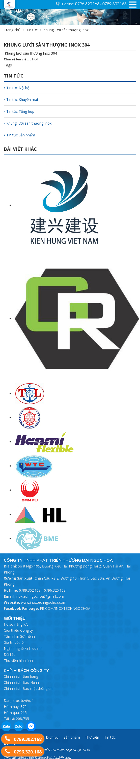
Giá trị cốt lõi (14, 642)
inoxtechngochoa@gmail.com (40, 596)
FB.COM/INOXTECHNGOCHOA (65, 608)
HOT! (35, 59)
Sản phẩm (72, 737)
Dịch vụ (52, 737)
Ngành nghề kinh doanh (23, 648)
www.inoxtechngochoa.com (43, 602)
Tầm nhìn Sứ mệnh (19, 636)
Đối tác (9, 654)
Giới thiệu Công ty (18, 630)
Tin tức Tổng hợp (19, 111)
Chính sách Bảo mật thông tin (28, 688)
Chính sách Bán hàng (21, 676)
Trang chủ (12, 29)
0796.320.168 (87, 4)
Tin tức (32, 29)
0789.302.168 (114, 4)
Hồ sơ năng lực (16, 624)
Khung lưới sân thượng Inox (27, 123)
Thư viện (92, 737)
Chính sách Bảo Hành (21, 682)
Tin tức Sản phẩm (19, 135)
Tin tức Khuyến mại (21, 99)
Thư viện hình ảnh (18, 660)
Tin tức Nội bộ (16, 87)
